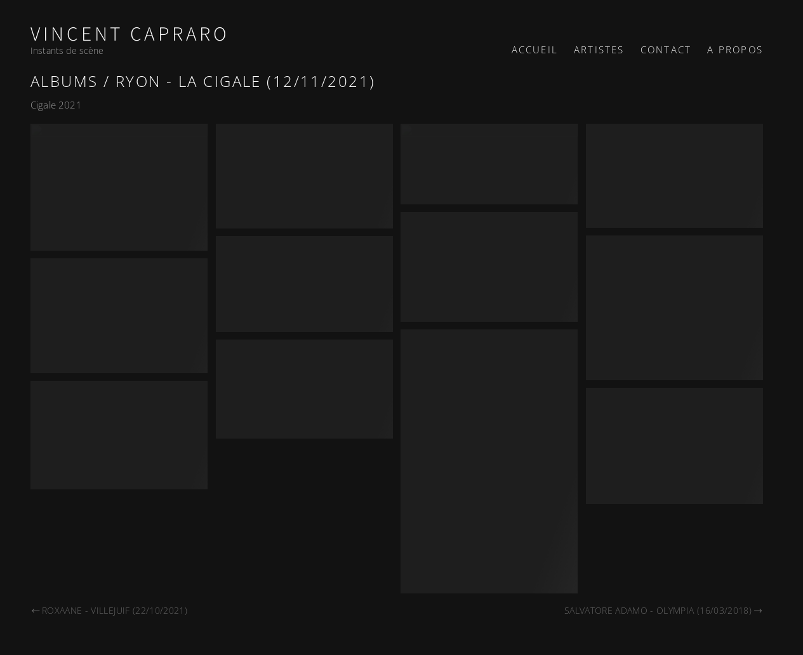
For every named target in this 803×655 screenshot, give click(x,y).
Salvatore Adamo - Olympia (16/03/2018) (663, 610)
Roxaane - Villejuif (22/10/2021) (108, 610)
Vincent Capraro (130, 34)
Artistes (599, 49)
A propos (735, 49)
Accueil (535, 49)
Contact (665, 49)
